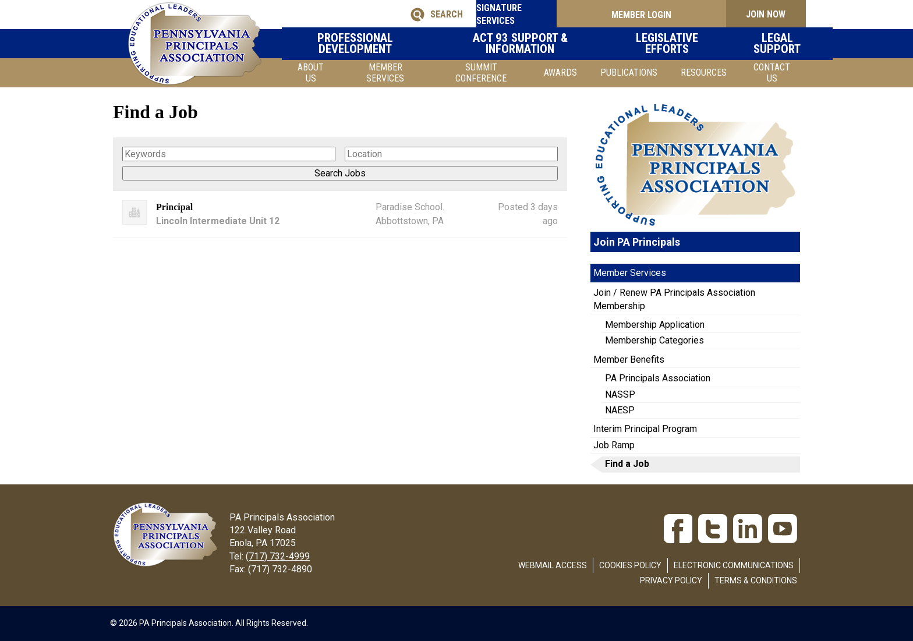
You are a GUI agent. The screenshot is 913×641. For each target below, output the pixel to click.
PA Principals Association (657, 378)
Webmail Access (552, 565)
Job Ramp (614, 445)
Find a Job (627, 463)
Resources (704, 72)
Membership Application (655, 324)
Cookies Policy (630, 565)
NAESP (620, 410)
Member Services (385, 73)
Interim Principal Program (645, 428)
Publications (628, 72)
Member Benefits (628, 359)
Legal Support (762, 43)
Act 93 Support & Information (533, 43)
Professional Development (384, 43)
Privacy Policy (671, 580)
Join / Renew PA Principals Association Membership (674, 299)
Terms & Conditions (755, 580)
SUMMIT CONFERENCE (481, 73)
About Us (311, 73)
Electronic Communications (734, 565)
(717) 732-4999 (278, 556)
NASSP (620, 394)
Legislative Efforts (664, 43)
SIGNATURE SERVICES (515, 14)
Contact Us (771, 73)
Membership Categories (654, 340)
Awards (560, 72)
